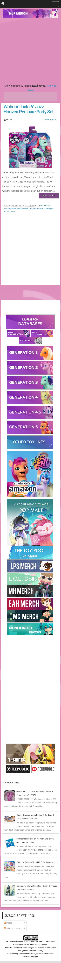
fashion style (23, 208)
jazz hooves (38, 208)
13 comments (50, 119)
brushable (46, 206)
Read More (48, 195)
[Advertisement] (30, 50)
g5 (31, 208)
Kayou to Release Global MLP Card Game (34, 862)
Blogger (35, 956)
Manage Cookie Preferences (41, 954)
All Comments (12, 928)
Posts (8, 922)
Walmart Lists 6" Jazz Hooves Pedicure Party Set (28, 109)
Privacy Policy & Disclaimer (18, 954)
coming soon (10, 208)
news (12, 211)
